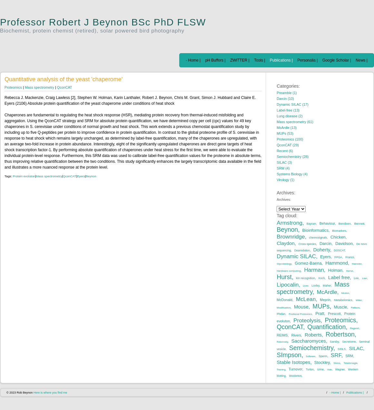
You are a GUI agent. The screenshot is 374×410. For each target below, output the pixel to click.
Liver (305, 285)
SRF (336, 355)
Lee (356, 278)
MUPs (321, 306)
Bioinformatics (315, 230)
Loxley (316, 285)
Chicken (338, 237)
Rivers (296, 335)
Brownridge (291, 236)
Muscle (340, 307)
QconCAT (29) (288, 145)
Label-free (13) (288, 110)
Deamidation (302, 250)
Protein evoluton (24, 176)
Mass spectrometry (39, 87)
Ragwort (354, 328)
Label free (339, 277)
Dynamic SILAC (296, 256)
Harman (314, 270)
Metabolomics (343, 300)
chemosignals (318, 237)
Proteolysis (306, 320)
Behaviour (327, 223)
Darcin (325, 243)
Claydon (285, 243)
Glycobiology (284, 263)
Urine (320, 369)
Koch (322, 278)
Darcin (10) (285, 99)
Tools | (259, 60)
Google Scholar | (336, 60)
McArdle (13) (287, 128)
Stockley (322, 362)
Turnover (295, 369)
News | (361, 60)
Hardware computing (289, 270)
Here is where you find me (50, 392)
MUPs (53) (285, 133)
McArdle (327, 292)
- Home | (193, 60)
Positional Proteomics (300, 314)
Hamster (356, 263)
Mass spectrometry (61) (295, 122)
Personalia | (307, 60)
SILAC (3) (284, 162)
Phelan (281, 314)
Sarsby (334, 341)
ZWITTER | (240, 60)
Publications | (281, 60)
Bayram (311, 223)
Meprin (325, 300)
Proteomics (13, 87)
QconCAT (64, 87)
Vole (329, 369)
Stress (336, 363)
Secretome (349, 341)
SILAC (356, 348)
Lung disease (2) (289, 116)
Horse (349, 270)
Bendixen (345, 223)
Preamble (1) (287, 93)
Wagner (339, 369)
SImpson (289, 354)
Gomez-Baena (308, 263)
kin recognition (305, 278)
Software (310, 356)
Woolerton (295, 375)
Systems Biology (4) (292, 174)
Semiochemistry (311, 347)
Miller (359, 300)
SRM (349, 356)
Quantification (326, 326)
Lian (364, 278)
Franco (350, 257)
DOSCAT (339, 250)
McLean (306, 299)
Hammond (336, 263)
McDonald (284, 300)
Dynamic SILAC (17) (292, 104)
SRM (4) (283, 168)
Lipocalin (288, 284)
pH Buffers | (215, 60)
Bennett (359, 223)
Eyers (81, 176)
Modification (283, 307)
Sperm (323, 356)
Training (281, 369)
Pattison (355, 307)
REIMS (282, 335)
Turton (310, 369)
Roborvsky (282, 341)
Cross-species (307, 244)
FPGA (338, 257)
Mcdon (345, 293)
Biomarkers (339, 230)
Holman (335, 270)
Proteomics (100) (290, 139)
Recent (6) (285, 151)
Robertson (340, 334)
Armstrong (289, 223)
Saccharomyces (308, 341)
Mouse (301, 306)
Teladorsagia (351, 363)
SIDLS (342, 349)
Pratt (319, 313)
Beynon (91, 176)
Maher (327, 285)
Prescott (334, 314)
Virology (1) (285, 180)
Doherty (321, 249)
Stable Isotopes (293, 362)
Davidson (344, 243)
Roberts (313, 334)
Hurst (284, 276)
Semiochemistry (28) (293, 157)
